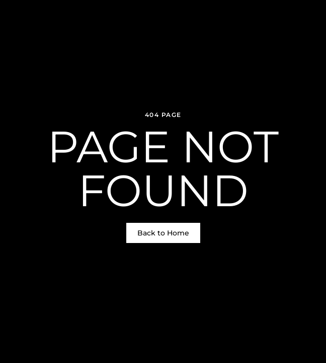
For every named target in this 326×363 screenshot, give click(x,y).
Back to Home (163, 232)
